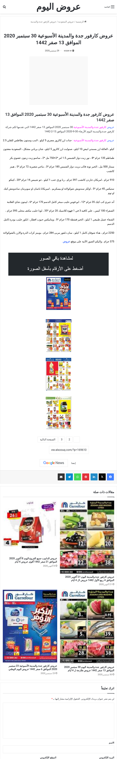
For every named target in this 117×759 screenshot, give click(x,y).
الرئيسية (81, 21)
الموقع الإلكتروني (48, 757)
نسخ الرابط (38, 450)
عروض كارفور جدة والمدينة (43, 21)
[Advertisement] (58, 80)
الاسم (111, 742)
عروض (66, 241)
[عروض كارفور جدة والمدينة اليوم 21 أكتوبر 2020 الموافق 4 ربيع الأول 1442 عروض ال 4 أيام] (87, 537)
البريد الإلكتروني (106, 757)
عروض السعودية (66, 21)
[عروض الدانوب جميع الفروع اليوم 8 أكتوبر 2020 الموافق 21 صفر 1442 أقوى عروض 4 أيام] (30, 528)
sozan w (67, 50)
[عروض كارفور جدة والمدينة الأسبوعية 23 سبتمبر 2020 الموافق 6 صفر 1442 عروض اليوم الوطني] (30, 626)
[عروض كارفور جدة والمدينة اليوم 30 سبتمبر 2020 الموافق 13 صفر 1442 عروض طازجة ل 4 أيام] (87, 627)
